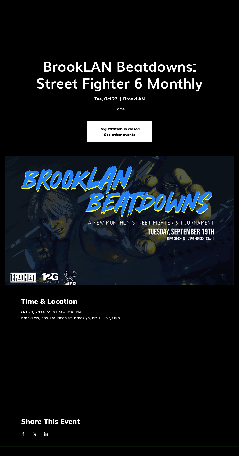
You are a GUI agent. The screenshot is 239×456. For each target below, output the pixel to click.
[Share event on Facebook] (23, 434)
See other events (119, 134)
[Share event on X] (35, 434)
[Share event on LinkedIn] (46, 434)
